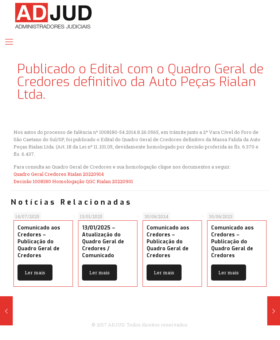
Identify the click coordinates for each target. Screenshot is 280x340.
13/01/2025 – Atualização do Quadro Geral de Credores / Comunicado (103, 241)
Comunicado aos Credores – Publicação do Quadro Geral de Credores (39, 241)
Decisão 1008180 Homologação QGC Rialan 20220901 (73, 181)
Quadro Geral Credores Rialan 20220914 (58, 174)
